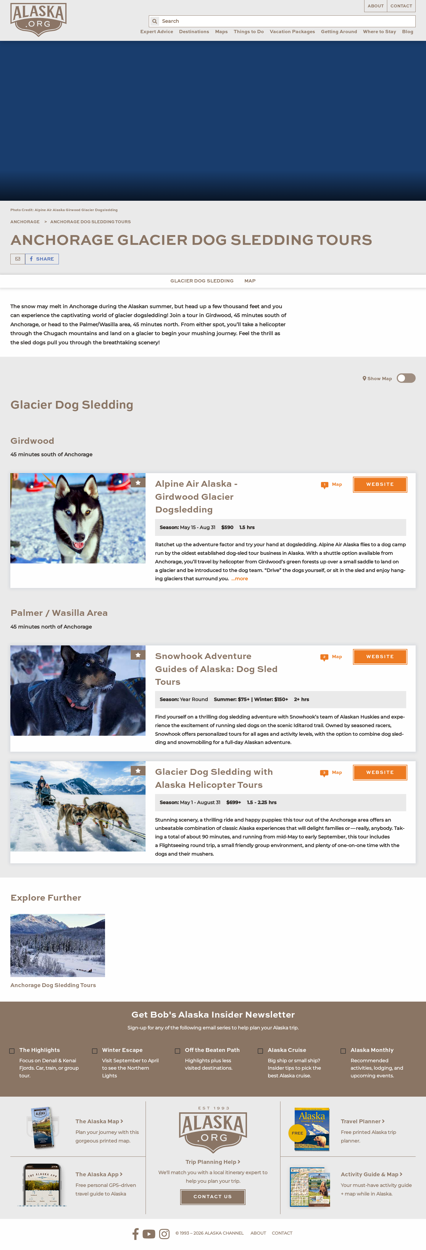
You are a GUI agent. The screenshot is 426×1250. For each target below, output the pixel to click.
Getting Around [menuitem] (339, 32)
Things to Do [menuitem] (249, 32)
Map (250, 281)
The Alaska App (99, 1174)
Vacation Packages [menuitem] (292, 32)
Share (42, 259)
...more (239, 578)
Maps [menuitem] (221, 32)
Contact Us (212, 1197)
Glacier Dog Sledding (202, 281)
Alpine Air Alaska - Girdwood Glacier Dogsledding (196, 497)
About (376, 6)
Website (380, 484)
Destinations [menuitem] (194, 32)
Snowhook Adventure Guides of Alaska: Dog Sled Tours (216, 669)
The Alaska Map (99, 1121)
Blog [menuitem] (407, 32)
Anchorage (25, 222)
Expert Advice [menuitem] (156, 32)
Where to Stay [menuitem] (379, 32)
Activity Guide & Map (372, 1174)
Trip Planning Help (213, 1162)
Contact (401, 6)
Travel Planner (363, 1121)
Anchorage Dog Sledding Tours (90, 222)
